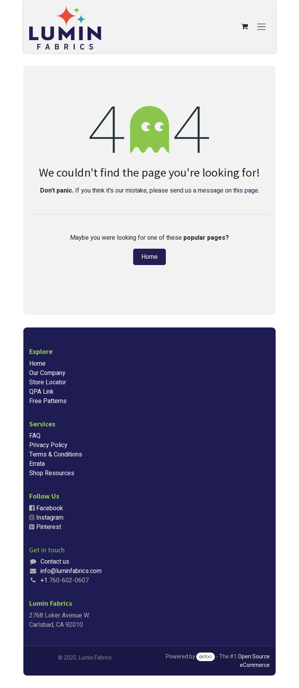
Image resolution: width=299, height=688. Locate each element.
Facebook (49, 508)
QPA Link (41, 391)
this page (245, 190)
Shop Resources (51, 473)
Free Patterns (48, 401)
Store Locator (47, 382)
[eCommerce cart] (244, 26)
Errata (37, 464)
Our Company (47, 373)
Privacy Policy (48, 445)
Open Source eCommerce (254, 661)
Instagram (49, 517)
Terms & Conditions (55, 454)
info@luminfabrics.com (71, 571)
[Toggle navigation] (261, 26)
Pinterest (48, 527)
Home (149, 257)
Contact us (54, 561)
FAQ (34, 435)
